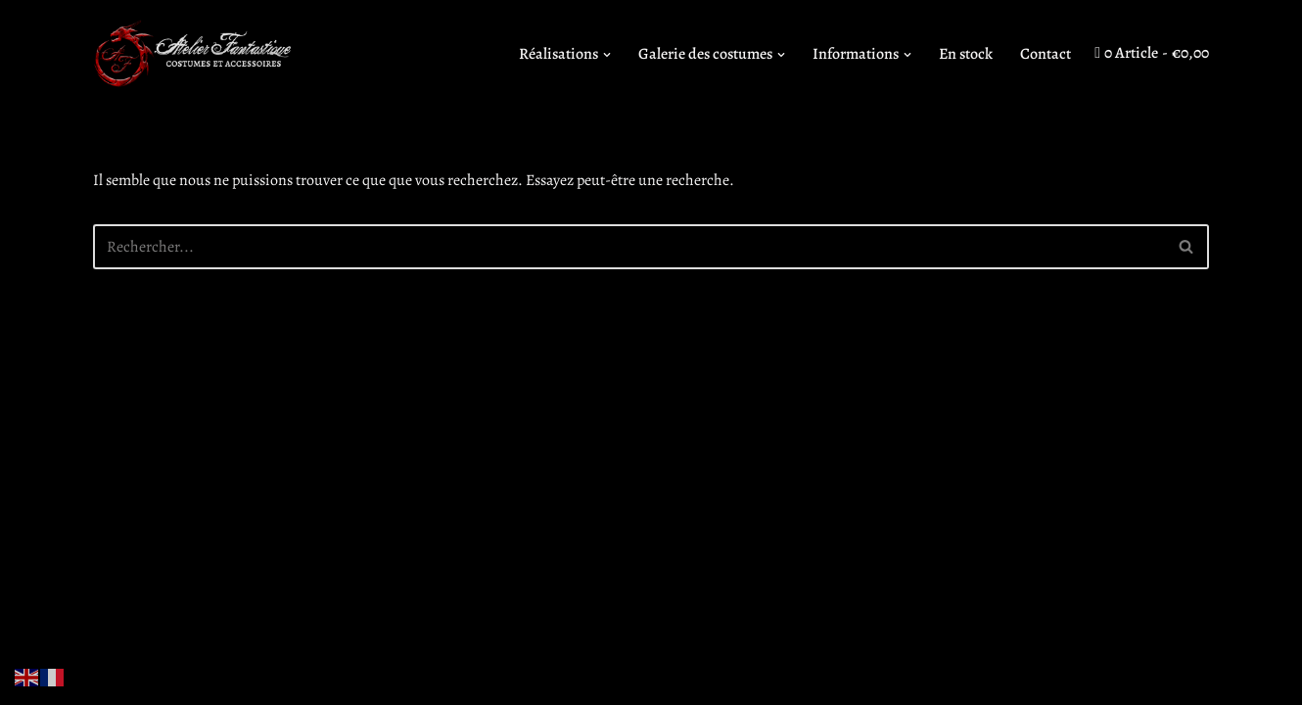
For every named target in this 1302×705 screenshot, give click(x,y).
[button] (607, 55)
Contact (1045, 54)
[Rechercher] (629, 246)
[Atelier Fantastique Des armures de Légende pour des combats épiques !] (196, 54)
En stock (966, 54)
